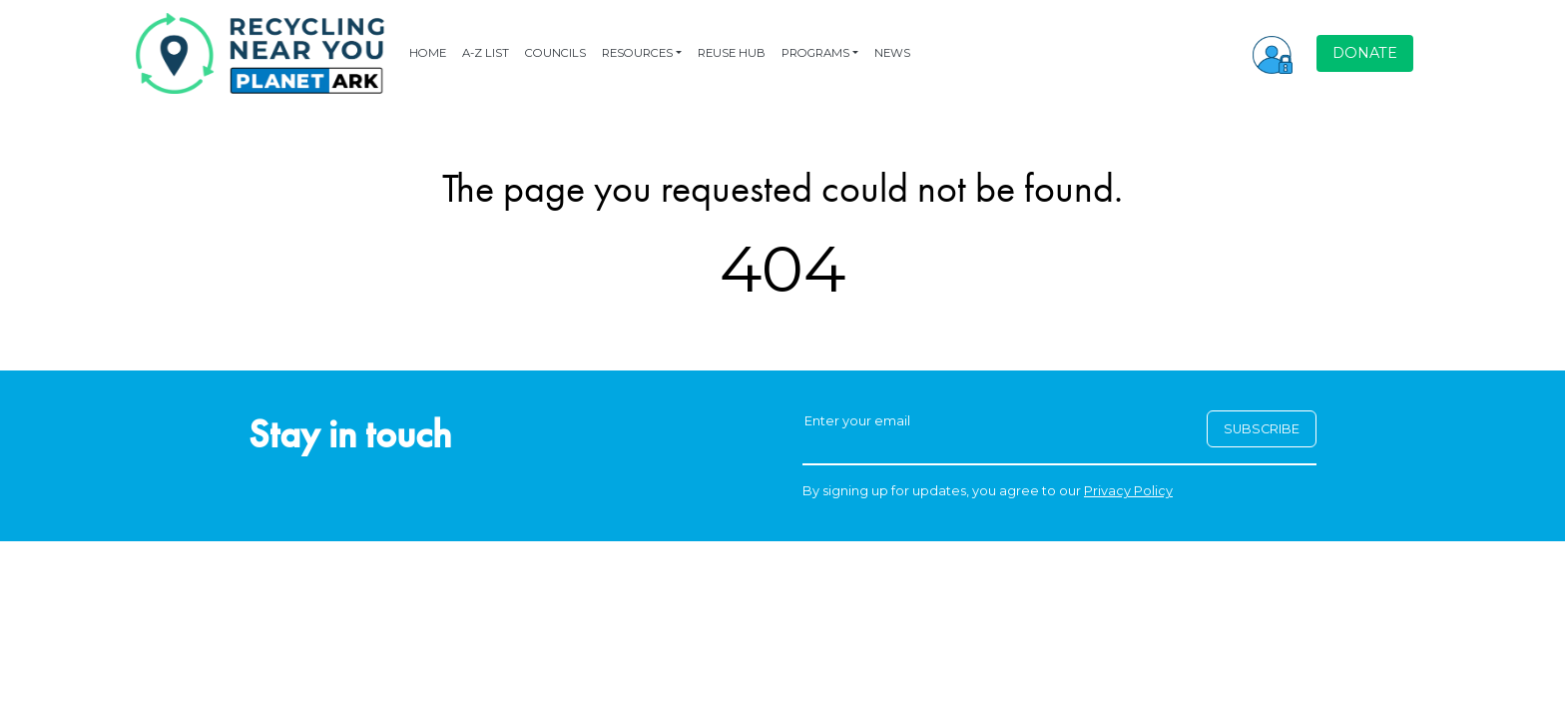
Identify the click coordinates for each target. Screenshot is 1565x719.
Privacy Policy (1128, 490)
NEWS (892, 53)
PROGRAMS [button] (815, 53)
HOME (427, 53)
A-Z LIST (485, 53)
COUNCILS (555, 53)
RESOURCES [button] (637, 53)
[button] (1273, 53)
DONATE (1364, 53)
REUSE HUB (732, 53)
